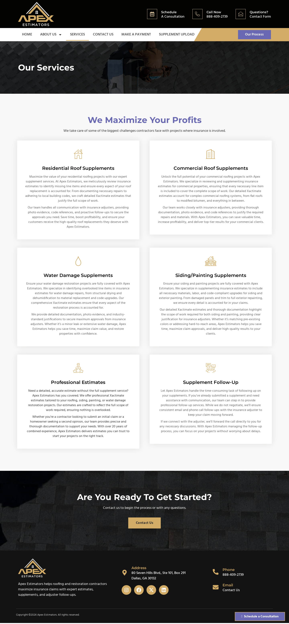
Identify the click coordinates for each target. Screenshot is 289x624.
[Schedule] (152, 14)
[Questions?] (241, 14)
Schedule (169, 12)
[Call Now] (197, 14)
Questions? (259, 12)
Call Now (214, 12)
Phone (229, 571)
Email (228, 586)
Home (27, 35)
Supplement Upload (176, 35)
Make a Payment (136, 35)
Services (77, 35)
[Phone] (216, 573)
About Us (51, 35)
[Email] (216, 588)
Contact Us (103, 35)
